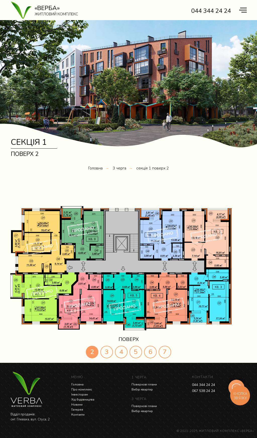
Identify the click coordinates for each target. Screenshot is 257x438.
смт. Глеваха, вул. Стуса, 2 (30, 419)
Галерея (77, 410)
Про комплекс (81, 389)
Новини (77, 405)
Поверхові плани (144, 384)
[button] (67, 259)
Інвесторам (79, 394)
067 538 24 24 (203, 390)
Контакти (78, 415)
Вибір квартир (142, 389)
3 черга (119, 168)
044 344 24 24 (203, 384)
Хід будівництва (82, 400)
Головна (95, 168)
